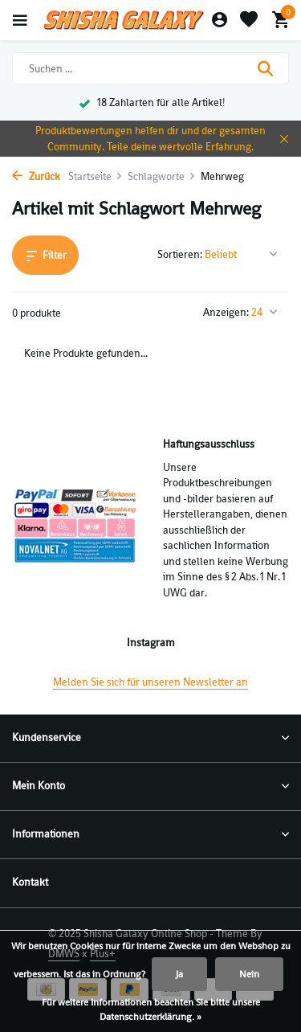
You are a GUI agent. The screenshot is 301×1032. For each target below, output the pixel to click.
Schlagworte (162, 176)
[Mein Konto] (219, 20)
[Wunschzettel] (249, 20)
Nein (249, 974)
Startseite (95, 176)
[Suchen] (150, 68)
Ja (179, 974)
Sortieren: (179, 254)
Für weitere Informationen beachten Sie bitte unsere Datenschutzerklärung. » (151, 1009)
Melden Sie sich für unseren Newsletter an (150, 682)
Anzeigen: (226, 312)
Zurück (36, 176)
